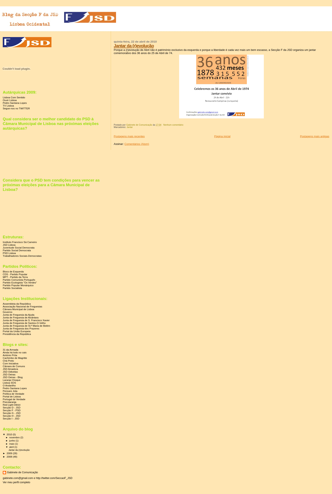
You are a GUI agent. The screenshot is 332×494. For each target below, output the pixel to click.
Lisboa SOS (9, 382)
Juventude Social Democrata (19, 247)
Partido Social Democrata (17, 250)
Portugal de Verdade (14, 399)
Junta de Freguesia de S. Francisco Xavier (26, 320)
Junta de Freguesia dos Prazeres (21, 328)
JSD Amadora (10, 369)
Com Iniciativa (10, 363)
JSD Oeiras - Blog (13, 377)
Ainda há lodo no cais (14, 352)
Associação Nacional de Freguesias (22, 306)
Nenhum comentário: (173, 125)
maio (12, 444)
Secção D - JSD (11, 407)
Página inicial (222, 136)
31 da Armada (10, 349)
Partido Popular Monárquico (18, 285)
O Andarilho (9, 385)
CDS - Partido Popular (15, 274)
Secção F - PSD (12, 410)
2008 (10, 456)
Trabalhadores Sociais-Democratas (22, 255)
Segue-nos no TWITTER (16, 108)
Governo (7, 312)
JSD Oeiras (9, 374)
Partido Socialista (12, 288)
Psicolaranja (9, 402)
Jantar (130, 127)
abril (11, 447)
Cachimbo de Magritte (15, 358)
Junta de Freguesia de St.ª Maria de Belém (26, 325)
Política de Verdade (13, 393)
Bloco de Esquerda (13, 271)
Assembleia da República (17, 303)
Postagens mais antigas (314, 136)
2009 (10, 453)
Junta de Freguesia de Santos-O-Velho (24, 323)
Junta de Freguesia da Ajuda (18, 314)
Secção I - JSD (11, 418)
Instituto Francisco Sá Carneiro (20, 242)
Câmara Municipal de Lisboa (18, 309)
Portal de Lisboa (12, 396)
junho (12, 440)
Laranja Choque (11, 380)
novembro (15, 437)
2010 (10, 434)
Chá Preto (8, 360)
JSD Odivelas (10, 371)
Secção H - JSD (11, 415)
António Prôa (10, 355)
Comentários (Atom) (137, 144)
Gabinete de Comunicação (22, 472)
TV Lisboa (8, 105)
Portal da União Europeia (16, 331)
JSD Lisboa (9, 244)
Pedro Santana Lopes (15, 102)
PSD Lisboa (9, 253)
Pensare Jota (10, 391)
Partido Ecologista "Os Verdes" (20, 282)
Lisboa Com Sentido (14, 97)
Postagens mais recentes (129, 136)
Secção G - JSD (12, 413)
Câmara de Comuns (14, 366)
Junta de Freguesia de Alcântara (21, 317)
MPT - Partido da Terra (15, 277)
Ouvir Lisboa (10, 100)
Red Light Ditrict (11, 404)
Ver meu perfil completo (16, 482)
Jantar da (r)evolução (134, 45)
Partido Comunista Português (19, 279)
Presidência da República (17, 334)
